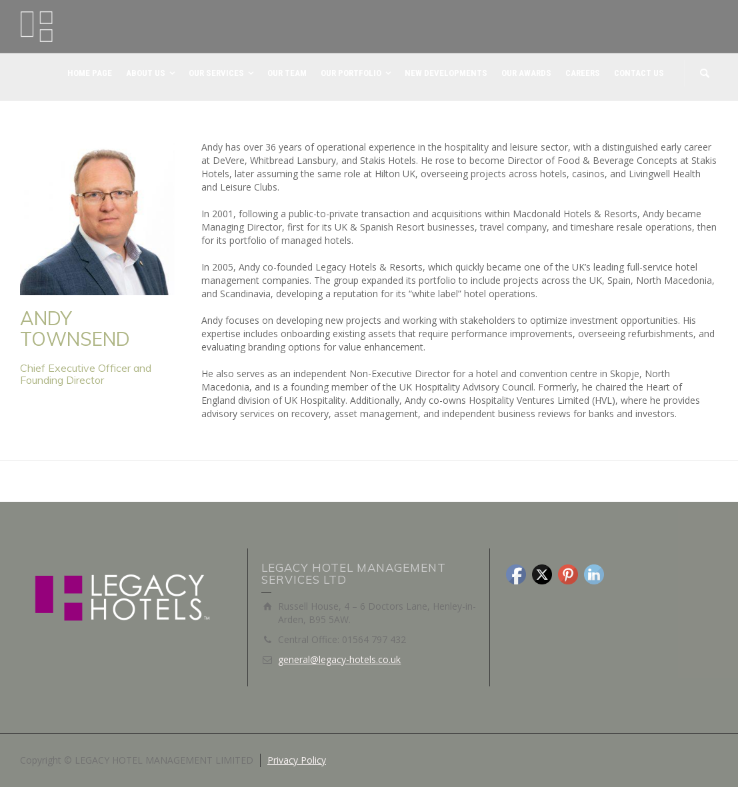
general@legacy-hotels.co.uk (339, 659)
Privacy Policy (296, 760)
